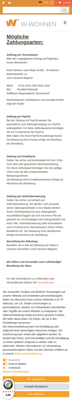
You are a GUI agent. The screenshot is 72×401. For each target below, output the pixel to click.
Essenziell (14, 360)
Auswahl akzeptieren (36, 386)
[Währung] (46, 3)
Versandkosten (45, 282)
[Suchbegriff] (31, 10)
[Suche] (64, 10)
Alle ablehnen (36, 394)
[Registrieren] (10, 3)
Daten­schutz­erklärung (28, 353)
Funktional (15, 367)
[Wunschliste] (51, 3)
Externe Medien (18, 363)
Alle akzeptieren (36, 379)
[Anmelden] (3, 3)
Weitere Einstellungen (16, 371)
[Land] (40, 3)
